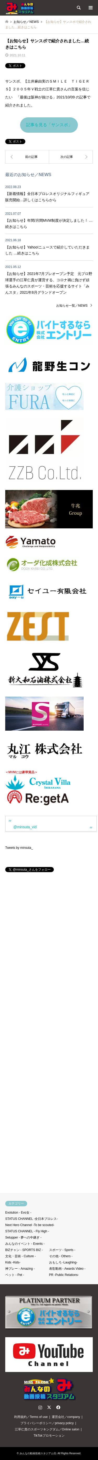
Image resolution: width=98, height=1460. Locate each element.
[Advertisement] (49, 1035)
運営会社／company (66, 1417)
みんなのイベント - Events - (25, 1244)
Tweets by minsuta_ (19, 848)
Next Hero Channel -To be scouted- (29, 1225)
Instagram (40, 1407)
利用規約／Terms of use (31, 1417)
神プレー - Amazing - (20, 1268)
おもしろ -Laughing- (63, 1262)
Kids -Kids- (12, 1262)
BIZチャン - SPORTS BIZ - (24, 1250)
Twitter (49, 1407)
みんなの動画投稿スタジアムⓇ (38, 1453)
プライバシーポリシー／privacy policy (47, 1423)
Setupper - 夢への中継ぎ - (23, 1237)
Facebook (58, 1407)
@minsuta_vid (25, 827)
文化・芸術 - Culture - (20, 1256)
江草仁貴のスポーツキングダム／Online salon (47, 1429)
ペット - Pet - (14, 1275)
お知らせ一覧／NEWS (72, 305)
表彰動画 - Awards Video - (67, 1268)
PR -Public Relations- (64, 1275)
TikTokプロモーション (48, 1435)
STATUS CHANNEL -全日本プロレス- (31, 1219)
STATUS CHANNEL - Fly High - (27, 1231)
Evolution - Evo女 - (18, 1212)
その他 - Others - (61, 1256)
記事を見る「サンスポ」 (49, 125)
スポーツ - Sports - (62, 1250)
